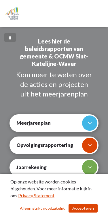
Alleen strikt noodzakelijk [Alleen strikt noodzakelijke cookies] (42, 208)
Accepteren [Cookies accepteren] (83, 208)
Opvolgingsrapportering (56, 145)
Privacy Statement (36, 195)
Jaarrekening (56, 167)
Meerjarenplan (56, 123)
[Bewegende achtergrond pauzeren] (10, 37)
